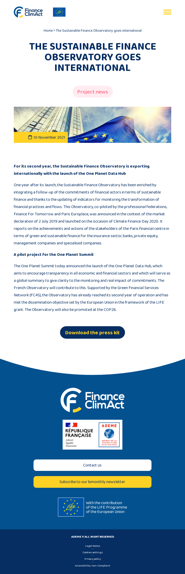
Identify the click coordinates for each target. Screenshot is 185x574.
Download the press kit (92, 332)
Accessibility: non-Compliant (92, 565)
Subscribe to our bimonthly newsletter (92, 482)
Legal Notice (92, 546)
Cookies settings (92, 552)
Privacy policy (92, 559)
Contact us (92, 465)
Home (48, 30)
